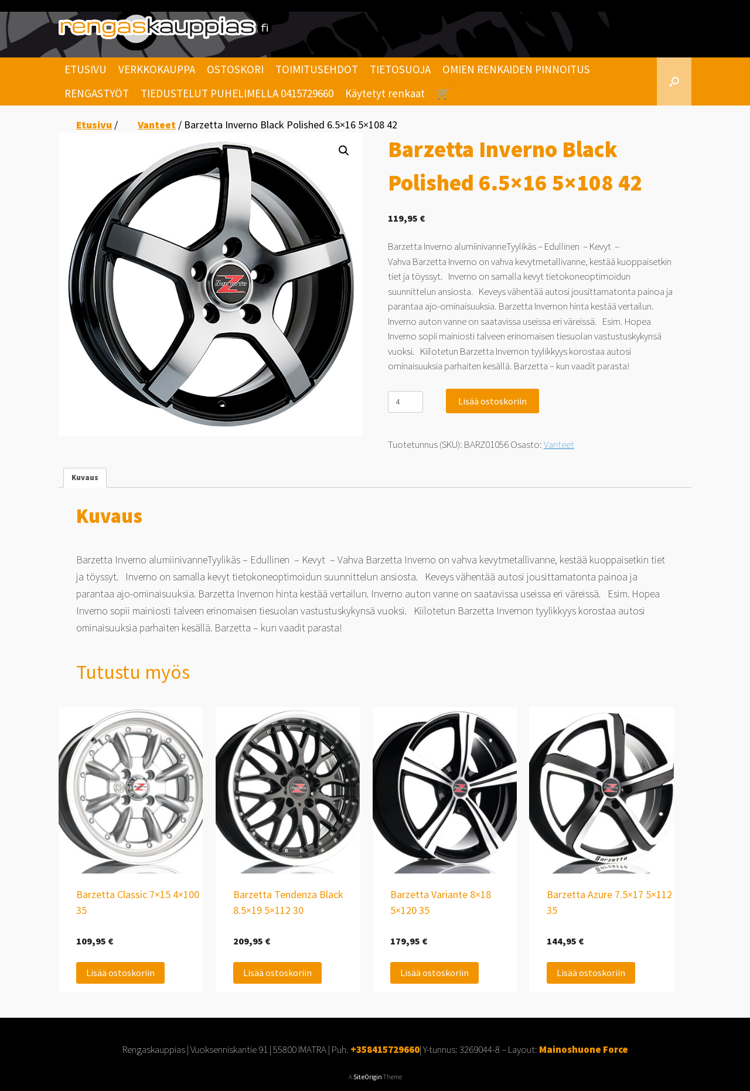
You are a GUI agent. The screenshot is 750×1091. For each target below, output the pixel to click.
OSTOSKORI (235, 69)
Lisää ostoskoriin (492, 401)
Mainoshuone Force (583, 1049)
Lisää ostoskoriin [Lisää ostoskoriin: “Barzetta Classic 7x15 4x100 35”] (120, 972)
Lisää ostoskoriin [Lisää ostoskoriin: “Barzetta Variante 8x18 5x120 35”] (434, 972)
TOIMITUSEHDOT (316, 69)
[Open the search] (674, 81)
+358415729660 (385, 1049)
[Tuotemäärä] (405, 402)
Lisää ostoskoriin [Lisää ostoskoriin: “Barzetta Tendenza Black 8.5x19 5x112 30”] (277, 972)
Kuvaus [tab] (84, 477)
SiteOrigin (367, 1077)
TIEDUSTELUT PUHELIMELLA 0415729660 (237, 93)
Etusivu (94, 124)
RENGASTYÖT (96, 93)
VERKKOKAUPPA (156, 69)
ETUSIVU (85, 69)
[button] (343, 150)
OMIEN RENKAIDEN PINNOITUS (516, 69)
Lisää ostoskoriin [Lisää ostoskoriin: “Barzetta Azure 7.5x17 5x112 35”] (591, 972)
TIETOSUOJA (400, 69)
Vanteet (157, 124)
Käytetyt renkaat (385, 93)
